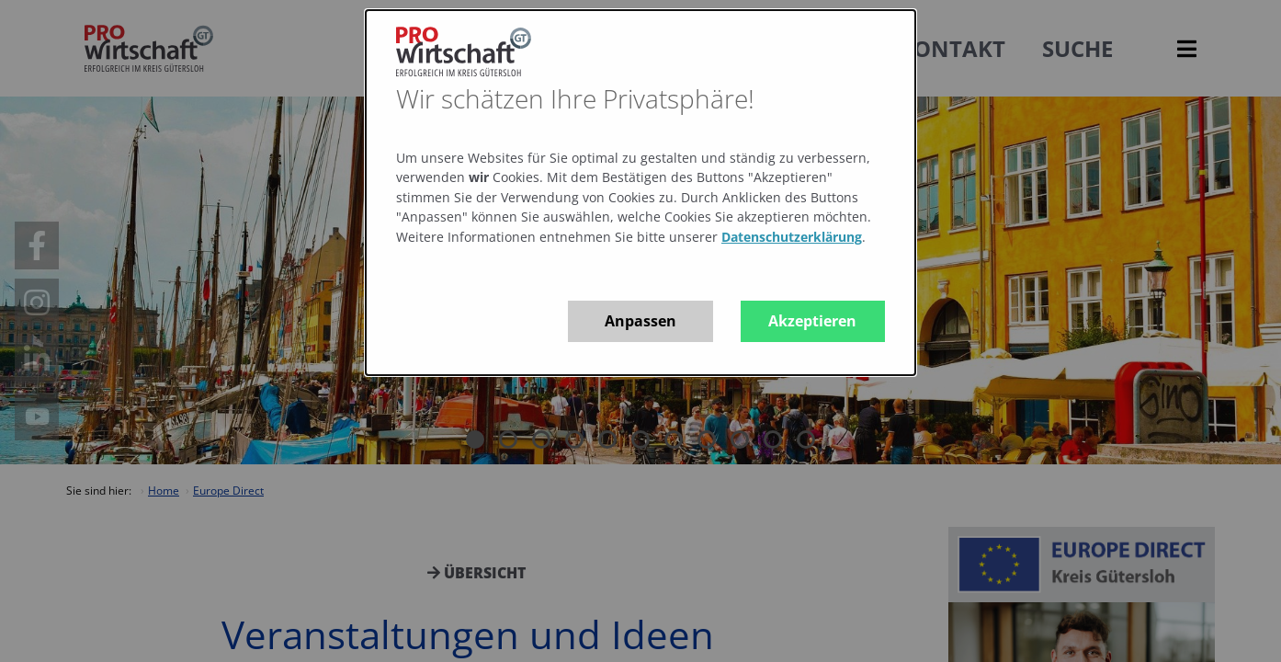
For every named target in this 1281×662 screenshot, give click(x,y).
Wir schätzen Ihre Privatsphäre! (575, 98)
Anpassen (640, 321)
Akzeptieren (812, 321)
